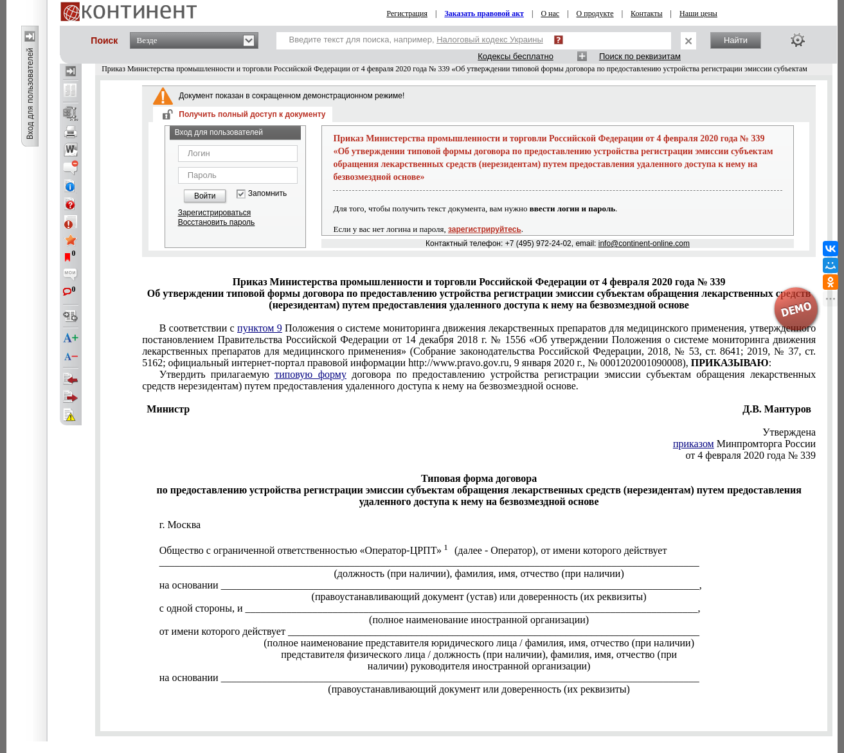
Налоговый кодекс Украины (489, 39)
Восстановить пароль (216, 222)
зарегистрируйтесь (484, 229)
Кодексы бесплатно (515, 56)
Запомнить (267, 194)
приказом (693, 443)
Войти (205, 195)
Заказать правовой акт (484, 13)
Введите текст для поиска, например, (416, 39)
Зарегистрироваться (214, 212)
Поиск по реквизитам (640, 56)
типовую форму (310, 374)
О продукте (595, 13)
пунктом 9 (259, 328)
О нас (550, 13)
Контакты (647, 13)
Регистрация (406, 13)
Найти (736, 40)
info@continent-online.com (644, 243)
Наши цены (698, 13)
